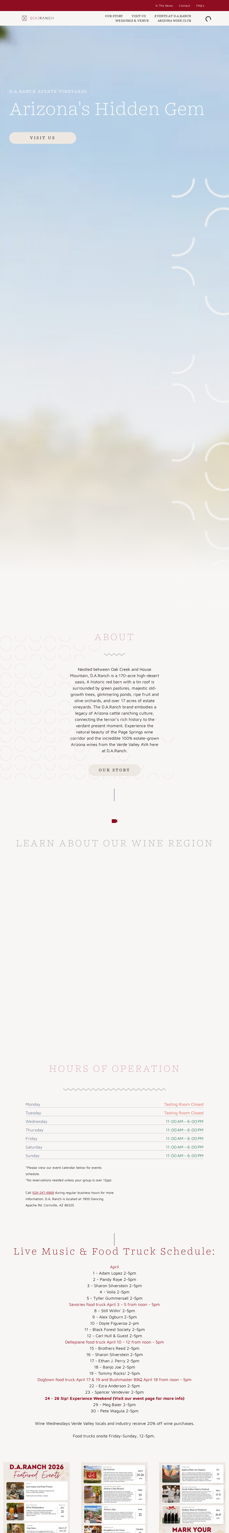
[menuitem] (164, 5)
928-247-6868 (43, 1192)
